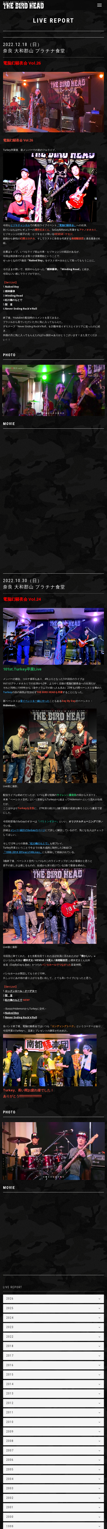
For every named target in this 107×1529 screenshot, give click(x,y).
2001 (10, 1451)
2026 (10, 1243)
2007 (10, 1394)
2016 (10, 1309)
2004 (10, 1423)
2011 (10, 1357)
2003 (10, 1433)
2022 (10, 1281)
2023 (10, 1271)
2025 (10, 1252)
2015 (10, 1319)
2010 (10, 1366)
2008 (10, 1385)
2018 (10, 1290)
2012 (10, 1347)
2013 (10, 1338)
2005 (10, 1414)
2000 (10, 1461)
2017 (10, 1300)
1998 (10, 1480)
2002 (10, 1442)
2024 (10, 1262)
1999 (10, 1470)
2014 (10, 1328)
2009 (10, 1376)
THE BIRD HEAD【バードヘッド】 (29, 1511)
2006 (10, 1404)
